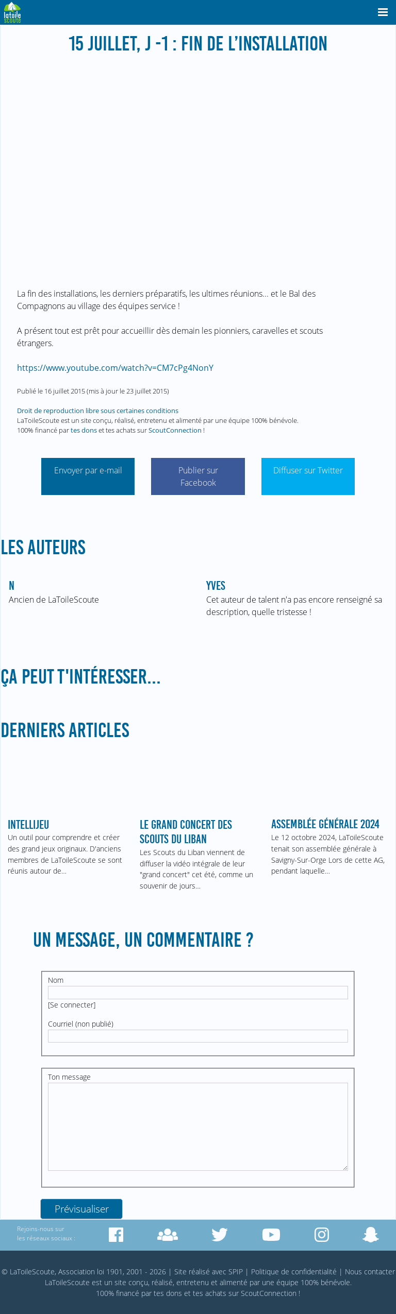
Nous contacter (370, 1271)
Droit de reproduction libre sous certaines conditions (97, 410)
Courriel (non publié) (80, 1024)
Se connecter (71, 1005)
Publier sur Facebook (198, 476)
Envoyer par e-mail (88, 470)
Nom (55, 980)
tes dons (84, 430)
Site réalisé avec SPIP (208, 1271)
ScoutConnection (175, 430)
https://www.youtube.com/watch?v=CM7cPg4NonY (115, 367)
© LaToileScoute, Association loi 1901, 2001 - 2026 (84, 1271)
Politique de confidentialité (294, 1271)
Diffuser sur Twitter (308, 470)
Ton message (69, 1077)
